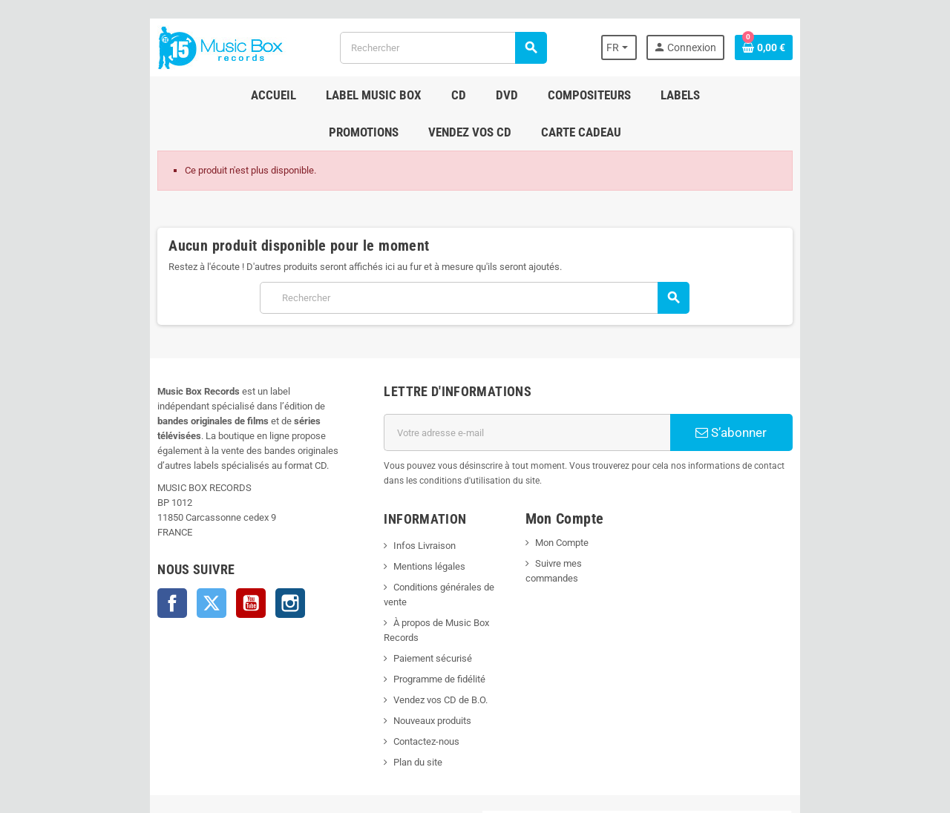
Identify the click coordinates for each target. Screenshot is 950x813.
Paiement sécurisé (392, 576)
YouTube (130, 536)
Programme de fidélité (399, 597)
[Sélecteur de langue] (729, 47)
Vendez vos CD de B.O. (400, 618)
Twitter (91, 536)
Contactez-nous (386, 659)
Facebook (52, 536)
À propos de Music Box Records (419, 556)
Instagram (170, 536)
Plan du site (377, 680)
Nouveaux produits (392, 639)
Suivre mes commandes (599, 511)
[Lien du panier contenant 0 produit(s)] (884, 47)
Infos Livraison (384, 493)
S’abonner (827, 395)
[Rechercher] (438, 48)
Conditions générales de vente (416, 535)
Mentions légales (389, 514)
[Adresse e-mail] (543, 395)
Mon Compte (575, 490)
